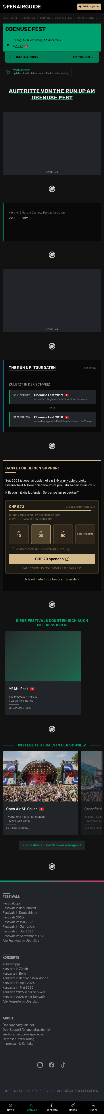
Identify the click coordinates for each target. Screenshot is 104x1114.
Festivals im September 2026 (23, 936)
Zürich (19, 46)
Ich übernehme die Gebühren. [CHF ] (41, 549)
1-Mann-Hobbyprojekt (70, 481)
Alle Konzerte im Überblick (21, 1001)
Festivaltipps (12, 903)
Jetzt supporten (89, 6)
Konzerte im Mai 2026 (18, 987)
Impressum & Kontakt (18, 1044)
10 (18, 534)
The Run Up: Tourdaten (32, 368)
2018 (12, 218)
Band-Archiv (85, 18)
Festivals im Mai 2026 (18, 922)
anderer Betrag (85, 534)
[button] (83, 57)
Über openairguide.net (18, 1025)
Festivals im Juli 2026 (18, 931)
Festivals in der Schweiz (20, 908)
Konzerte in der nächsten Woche (25, 978)
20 (40, 534)
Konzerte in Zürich (15, 969)
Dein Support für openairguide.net (26, 1030)
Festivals (28, 18)
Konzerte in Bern (14, 973)
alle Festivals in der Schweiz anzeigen (51, 845)
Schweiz (45, 18)
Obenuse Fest (64, 18)
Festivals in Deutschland (20, 913)
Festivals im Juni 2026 (19, 927)
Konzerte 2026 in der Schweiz (24, 997)
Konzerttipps (11, 964)
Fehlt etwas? (89, 368)
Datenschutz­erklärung (18, 1039)
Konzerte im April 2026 (19, 983)
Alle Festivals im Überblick (21, 941)
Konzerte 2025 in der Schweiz (24, 992)
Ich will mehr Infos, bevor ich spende (51, 579)
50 (63, 534)
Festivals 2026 (13, 917)
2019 (24, 218)
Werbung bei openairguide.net (23, 1034)
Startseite (11, 18)
